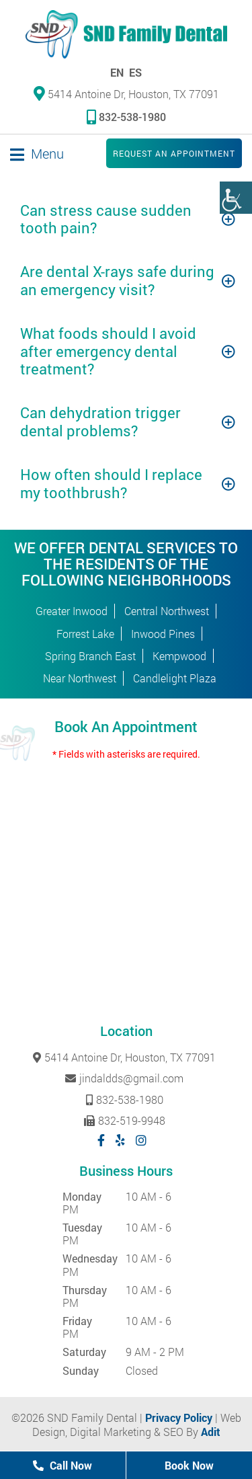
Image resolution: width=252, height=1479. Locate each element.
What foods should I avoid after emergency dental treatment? (108, 350)
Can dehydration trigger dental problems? (100, 421)
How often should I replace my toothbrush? (111, 483)
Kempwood (179, 656)
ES (135, 72)
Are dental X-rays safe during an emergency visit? (117, 280)
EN (117, 72)
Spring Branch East (90, 656)
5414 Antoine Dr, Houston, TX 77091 (126, 93)
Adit (210, 1432)
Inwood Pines (163, 634)
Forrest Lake (85, 634)
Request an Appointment (174, 153)
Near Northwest (79, 678)
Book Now (189, 1465)
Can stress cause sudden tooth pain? (106, 218)
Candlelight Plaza (174, 678)
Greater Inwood (72, 611)
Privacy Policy (178, 1417)
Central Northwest (166, 611)
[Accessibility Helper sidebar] (236, 198)
